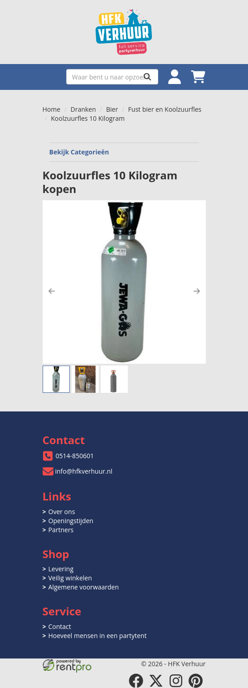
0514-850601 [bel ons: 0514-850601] (75, 455)
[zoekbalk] (112, 76)
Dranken (83, 109)
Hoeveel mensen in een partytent (98, 635)
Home (52, 109)
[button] (52, 291)
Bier (112, 109)
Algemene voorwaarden (84, 587)
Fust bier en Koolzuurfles (165, 109)
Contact (60, 626)
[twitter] (156, 680)
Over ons (62, 511)
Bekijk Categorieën (124, 152)
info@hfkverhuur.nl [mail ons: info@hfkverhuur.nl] (83, 471)
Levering (61, 568)
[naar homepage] (124, 32)
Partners (61, 529)
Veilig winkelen (70, 578)
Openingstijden (71, 520)
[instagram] (176, 680)
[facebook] (136, 680)
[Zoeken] (147, 76)
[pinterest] (196, 680)
